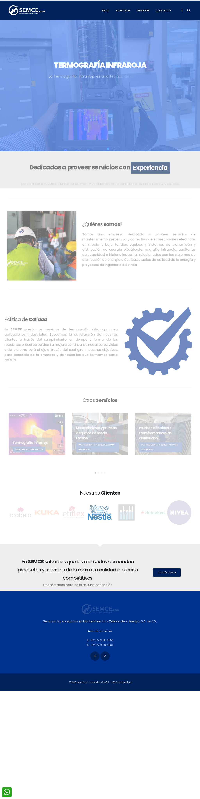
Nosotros (123, 10)
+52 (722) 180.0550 (100, 640)
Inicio (106, 10)
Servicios (143, 10)
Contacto (163, 10)
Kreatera (127, 682)
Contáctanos (167, 572)
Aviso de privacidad (100, 631)
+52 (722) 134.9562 (100, 645)
